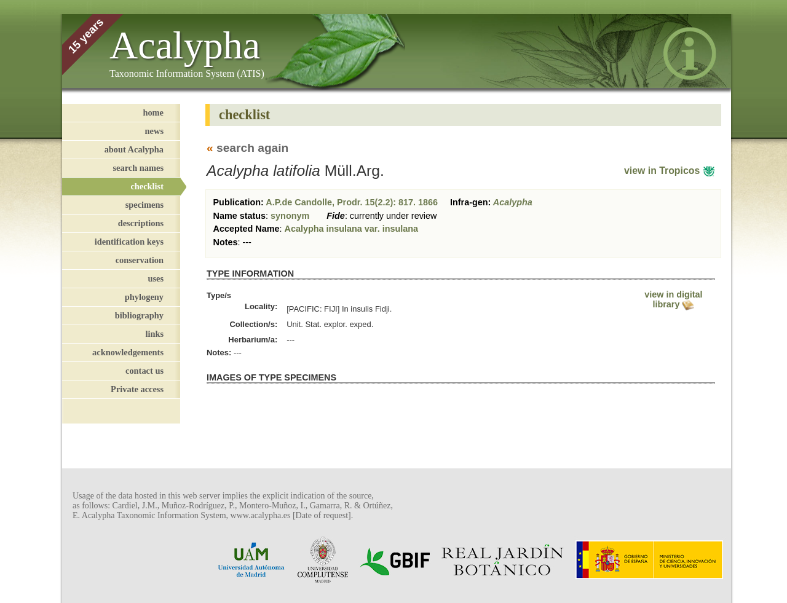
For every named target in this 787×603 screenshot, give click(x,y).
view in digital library (673, 299)
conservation (140, 260)
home (153, 112)
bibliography (139, 315)
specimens (144, 205)
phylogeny (144, 297)
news (154, 131)
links (154, 334)
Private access (137, 389)
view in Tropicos (669, 170)
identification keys (129, 241)
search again (252, 147)
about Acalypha (134, 149)
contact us (144, 371)
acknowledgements (128, 352)
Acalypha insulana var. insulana (352, 229)
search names (138, 168)
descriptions (141, 223)
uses (156, 278)
